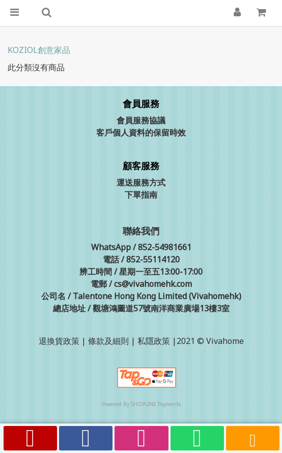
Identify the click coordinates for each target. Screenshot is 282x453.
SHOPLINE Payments (156, 404)
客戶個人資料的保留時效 (141, 132)
